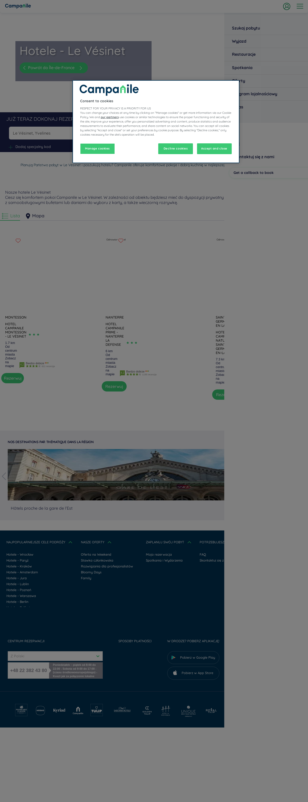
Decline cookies (176, 148)
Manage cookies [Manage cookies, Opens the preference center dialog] (97, 148)
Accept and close (214, 148)
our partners (110, 117)
